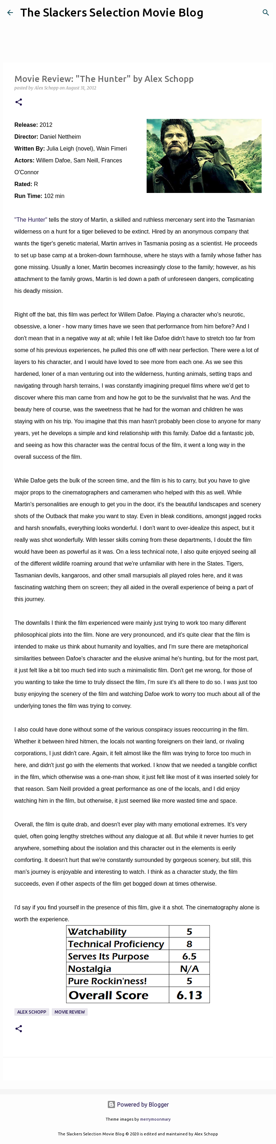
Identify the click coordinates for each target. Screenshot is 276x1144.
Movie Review (70, 1012)
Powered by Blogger (138, 1104)
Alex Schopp (31, 1012)
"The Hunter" (30, 220)
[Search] (213, 12)
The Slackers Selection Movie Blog (111, 12)
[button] (18, 102)
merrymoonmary (155, 1119)
